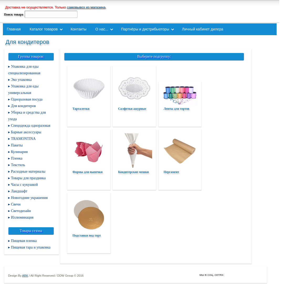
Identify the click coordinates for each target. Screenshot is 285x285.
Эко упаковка (21, 80)
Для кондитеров (23, 106)
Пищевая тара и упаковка (31, 247)
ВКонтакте (244, 275)
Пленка (17, 158)
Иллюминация (22, 217)
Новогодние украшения (29, 198)
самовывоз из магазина (86, 7)
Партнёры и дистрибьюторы (145, 29)
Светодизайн (21, 211)
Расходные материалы (28, 171)
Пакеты (17, 145)
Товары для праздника (28, 178)
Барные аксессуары (26, 132)
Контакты (78, 29)
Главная (14, 29)
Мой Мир (259, 275)
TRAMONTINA (23, 139)
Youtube (251, 275)
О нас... (101, 29)
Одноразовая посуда (27, 99)
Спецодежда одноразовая (30, 126)
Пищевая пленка (24, 241)
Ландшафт (19, 191)
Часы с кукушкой (24, 185)
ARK (25, 275)
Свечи (15, 204)
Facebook (229, 275)
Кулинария (19, 152)
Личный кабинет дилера (202, 29)
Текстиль (18, 165)
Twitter (237, 275)
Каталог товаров (44, 29)
